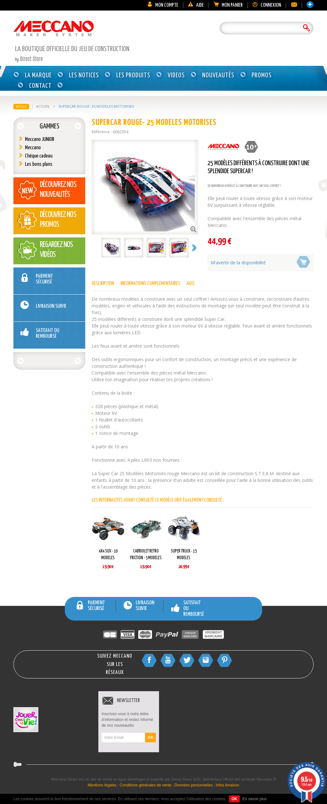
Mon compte (162, 5)
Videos (176, 75)
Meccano (33, 148)
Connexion (266, 5)
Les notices (84, 75)
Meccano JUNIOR (39, 139)
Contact (40, 86)
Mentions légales (102, 785)
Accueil (43, 106)
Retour (21, 106)
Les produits (133, 75)
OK (150, 737)
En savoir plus (254, 799)
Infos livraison (227, 785)
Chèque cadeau (38, 156)
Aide (196, 5)
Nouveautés (218, 75)
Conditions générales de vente (145, 785)
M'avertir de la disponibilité (238, 262)
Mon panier (228, 5)
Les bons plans (38, 164)
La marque (38, 75)
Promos (262, 75)
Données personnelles (194, 785)
